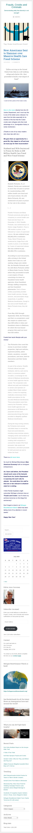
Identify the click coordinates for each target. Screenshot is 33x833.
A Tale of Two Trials (9, 752)
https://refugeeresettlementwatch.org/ (15, 691)
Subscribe (10, 629)
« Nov (5, 581)
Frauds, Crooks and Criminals (16, 6)
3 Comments (16, 62)
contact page (17, 656)
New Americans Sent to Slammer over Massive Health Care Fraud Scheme (16, 55)
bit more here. (15, 457)
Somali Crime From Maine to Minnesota (15, 780)
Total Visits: (7, 827)
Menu (16, 17)
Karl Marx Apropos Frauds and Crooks (15, 755)
